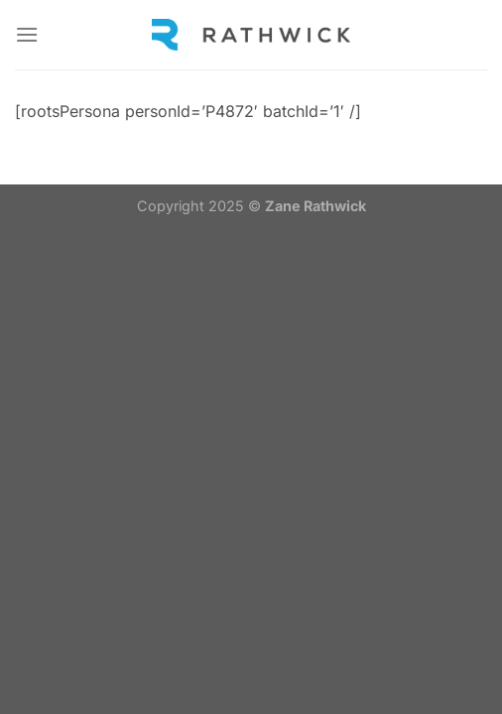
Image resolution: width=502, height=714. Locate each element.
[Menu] (27, 34)
